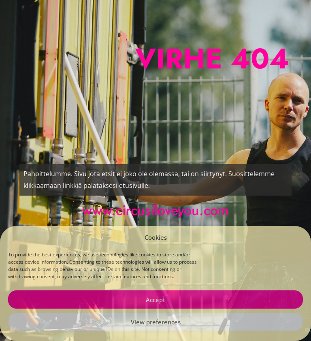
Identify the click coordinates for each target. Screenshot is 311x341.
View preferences (156, 322)
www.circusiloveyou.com (155, 210)
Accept (155, 300)
